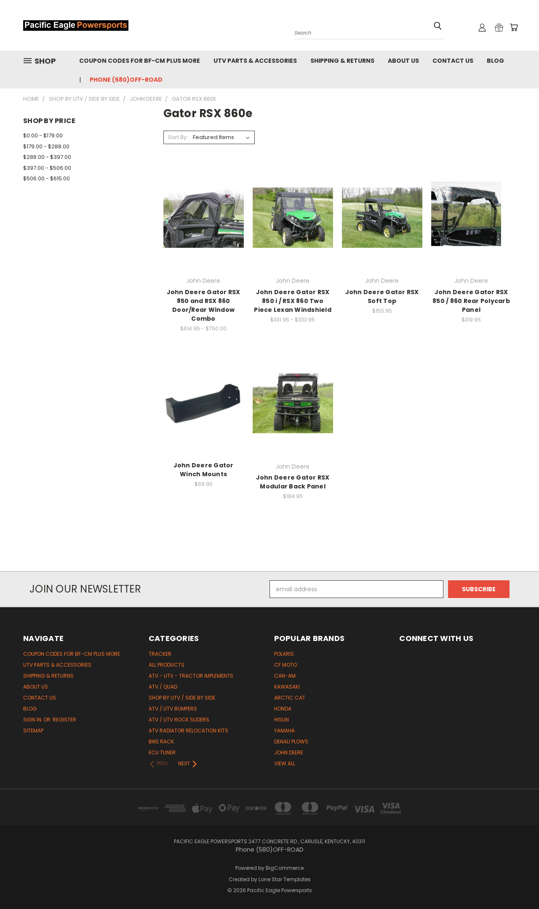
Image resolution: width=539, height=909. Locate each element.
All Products (166, 664)
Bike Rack (161, 741)
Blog (495, 60)
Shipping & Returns (342, 60)
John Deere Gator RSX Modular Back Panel (293, 482)
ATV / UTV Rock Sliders (179, 719)
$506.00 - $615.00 (46, 178)
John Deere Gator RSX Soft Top (382, 296)
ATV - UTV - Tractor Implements (191, 675)
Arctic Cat (289, 697)
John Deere (288, 752)
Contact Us (452, 60)
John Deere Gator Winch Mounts (203, 469)
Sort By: (178, 137)
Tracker (160, 653)
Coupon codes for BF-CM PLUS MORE (139, 60)
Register (64, 719)
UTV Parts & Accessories (255, 60)
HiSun (281, 719)
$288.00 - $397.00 (47, 157)
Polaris (284, 653)
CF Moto (285, 664)
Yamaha (284, 730)
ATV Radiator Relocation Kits (188, 730)
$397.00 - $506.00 (47, 168)
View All (284, 763)
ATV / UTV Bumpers (173, 708)
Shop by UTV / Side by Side (182, 697)
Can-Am (285, 675)
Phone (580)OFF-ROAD (126, 79)
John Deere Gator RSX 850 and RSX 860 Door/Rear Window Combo (203, 305)
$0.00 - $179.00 (43, 135)
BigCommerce (285, 867)
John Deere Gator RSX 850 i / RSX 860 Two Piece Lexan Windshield (292, 301)
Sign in (33, 719)
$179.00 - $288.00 (46, 146)
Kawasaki (287, 686)
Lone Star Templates (285, 879)
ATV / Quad (163, 686)
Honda (282, 708)
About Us (403, 60)
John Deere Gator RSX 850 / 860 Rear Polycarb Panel (471, 301)
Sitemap (33, 730)
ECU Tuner (162, 752)
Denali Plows (291, 741)
